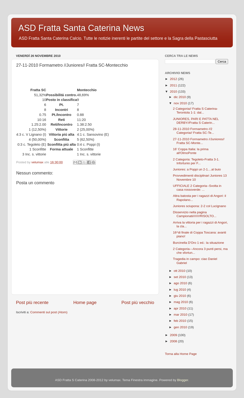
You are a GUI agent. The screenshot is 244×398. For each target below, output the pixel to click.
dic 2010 (180, 97)
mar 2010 (181, 314)
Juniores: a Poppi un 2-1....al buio (197, 169)
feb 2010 (180, 321)
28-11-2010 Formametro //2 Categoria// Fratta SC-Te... (193, 130)
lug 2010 (180, 289)
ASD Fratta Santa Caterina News (81, 28)
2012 (174, 79)
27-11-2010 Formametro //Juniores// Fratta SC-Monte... (198, 141)
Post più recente (32, 302)
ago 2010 (181, 283)
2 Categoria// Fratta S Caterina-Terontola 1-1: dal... (195, 110)
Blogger (182, 380)
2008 (174, 341)
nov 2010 (181, 103)
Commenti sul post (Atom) (48, 312)
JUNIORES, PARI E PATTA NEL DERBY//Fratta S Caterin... (196, 120)
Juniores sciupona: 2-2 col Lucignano (199, 206)
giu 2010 (180, 296)
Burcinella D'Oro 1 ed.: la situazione (198, 242)
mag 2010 (181, 302)
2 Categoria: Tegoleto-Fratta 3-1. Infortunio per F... (196, 161)
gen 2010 (181, 327)
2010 (174, 91)
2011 (174, 85)
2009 (174, 335)
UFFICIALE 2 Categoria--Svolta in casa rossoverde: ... (197, 187)
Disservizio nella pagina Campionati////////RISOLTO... (195, 214)
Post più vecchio (137, 302)
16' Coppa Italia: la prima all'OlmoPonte (190, 151)
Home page (85, 302)
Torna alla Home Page (181, 354)
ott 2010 (180, 271)
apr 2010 (180, 308)
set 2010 (180, 277)
